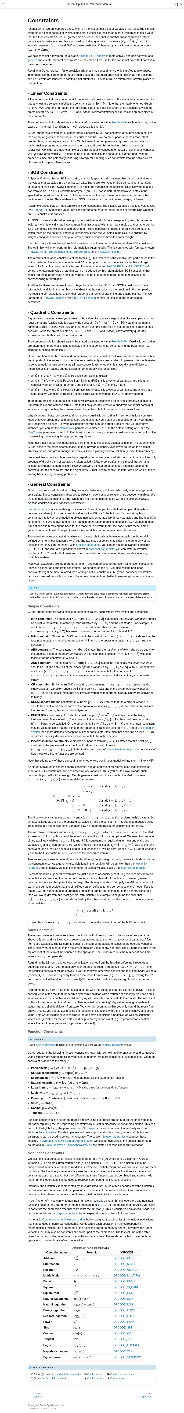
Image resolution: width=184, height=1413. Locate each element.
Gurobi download (95, 1378)
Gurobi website (94, 1374)
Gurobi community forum (122, 1374)
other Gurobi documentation (54, 1378)
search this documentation (68, 1374)
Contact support (118, 1378)
